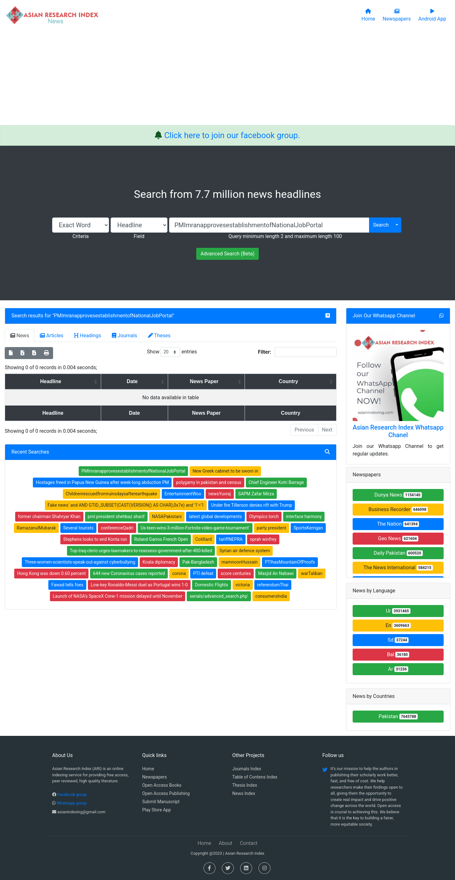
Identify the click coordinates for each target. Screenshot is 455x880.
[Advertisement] (227, 78)
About (225, 843)
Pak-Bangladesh (198, 562)
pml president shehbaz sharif (116, 516)
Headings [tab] (87, 336)
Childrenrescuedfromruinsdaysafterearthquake (111, 493)
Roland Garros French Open (161, 539)
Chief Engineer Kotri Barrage (276, 482)
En (398, 625)
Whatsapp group (72, 803)
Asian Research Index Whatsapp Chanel (398, 431)
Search (381, 225)
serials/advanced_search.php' (219, 596)
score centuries (236, 573)
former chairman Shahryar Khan (49, 516)
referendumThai (272, 584)
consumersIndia (271, 596)
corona (179, 573)
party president (271, 527)
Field (139, 236)
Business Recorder (398, 509)
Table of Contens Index (254, 776)
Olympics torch (264, 516)
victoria (242, 584)
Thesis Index (244, 785)
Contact (249, 843)
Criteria (80, 236)
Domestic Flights (211, 584)
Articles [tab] (51, 336)
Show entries (172, 352)
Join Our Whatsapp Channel (384, 316)
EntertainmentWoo (183, 493)
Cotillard (203, 539)
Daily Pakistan (397, 553)
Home (148, 768)
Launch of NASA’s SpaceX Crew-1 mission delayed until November (118, 596)
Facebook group (72, 794)
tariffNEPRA (231, 539)
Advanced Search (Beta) (227, 254)
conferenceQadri (117, 527)
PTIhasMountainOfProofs (290, 562)
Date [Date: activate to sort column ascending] (118, 381)
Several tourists (78, 527)
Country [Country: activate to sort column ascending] (293, 381)
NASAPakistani (167, 516)
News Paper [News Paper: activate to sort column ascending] (200, 381)
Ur (398, 611)
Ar (398, 669)
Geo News (398, 538)
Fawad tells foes (67, 584)
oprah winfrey (263, 539)
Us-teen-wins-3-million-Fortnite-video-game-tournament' (195, 527)
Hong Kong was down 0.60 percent (51, 573)
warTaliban (311, 573)
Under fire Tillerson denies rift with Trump (251, 505)
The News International (398, 568)
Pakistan (398, 716)
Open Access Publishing (166, 793)
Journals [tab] (124, 336)
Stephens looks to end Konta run (95, 539)
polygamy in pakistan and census (208, 482)
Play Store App (156, 809)
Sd (398, 640)
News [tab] (19, 336)
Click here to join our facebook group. (232, 135)
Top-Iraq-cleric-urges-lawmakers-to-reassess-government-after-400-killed (141, 550)
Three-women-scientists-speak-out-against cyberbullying (80, 562)
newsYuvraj (220, 493)
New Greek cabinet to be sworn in (225, 471)
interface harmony (304, 516)
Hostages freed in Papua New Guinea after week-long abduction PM (102, 482)
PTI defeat (203, 573)
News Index (243, 793)
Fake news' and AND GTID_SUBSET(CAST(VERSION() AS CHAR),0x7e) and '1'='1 (126, 505)
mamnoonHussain (239, 562)
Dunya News (398, 495)
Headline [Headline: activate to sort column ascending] (45, 381)
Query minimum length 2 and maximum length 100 (285, 236)
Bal (398, 654)
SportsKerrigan (308, 527)
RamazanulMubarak (36, 527)
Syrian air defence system (244, 550)
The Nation (398, 524)
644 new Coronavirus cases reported (129, 573)
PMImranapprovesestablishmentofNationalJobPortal (113, 316)
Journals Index (246, 768)
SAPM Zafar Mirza (256, 493)
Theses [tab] (159, 336)
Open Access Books (161, 785)
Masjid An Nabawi (276, 573)
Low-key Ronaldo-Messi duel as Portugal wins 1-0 (139, 584)
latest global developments (215, 516)
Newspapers (154, 776)
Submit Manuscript (160, 801)
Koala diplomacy (159, 562)
